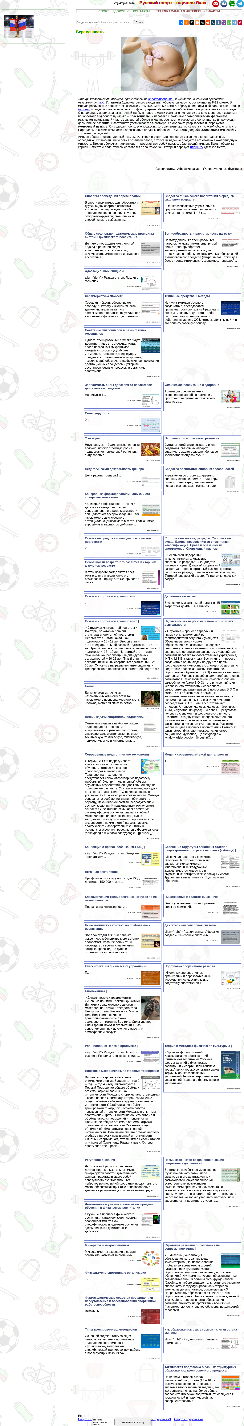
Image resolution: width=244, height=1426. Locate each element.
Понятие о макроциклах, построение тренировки (122, 1070)
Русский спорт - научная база (175, 2)
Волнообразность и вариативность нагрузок (198, 233)
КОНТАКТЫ (141, 11)
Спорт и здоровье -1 (92, 1419)
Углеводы (92, 438)
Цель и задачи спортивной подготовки (114, 717)
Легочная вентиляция (101, 871)
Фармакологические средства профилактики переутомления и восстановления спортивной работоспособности (120, 1301)
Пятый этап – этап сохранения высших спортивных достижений (194, 1161)
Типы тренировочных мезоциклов (111, 1329)
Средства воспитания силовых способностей (199, 469)
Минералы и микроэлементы (107, 1245)
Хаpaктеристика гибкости (104, 296)
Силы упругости (97, 413)
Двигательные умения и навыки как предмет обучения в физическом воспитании (119, 1206)
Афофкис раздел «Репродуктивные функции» (209, 168)
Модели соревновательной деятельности (196, 754)
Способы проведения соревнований (112, 196)
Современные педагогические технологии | (118, 754)
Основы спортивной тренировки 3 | (112, 621)
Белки (89, 686)
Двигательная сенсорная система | (191, 925)
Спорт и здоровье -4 (188, 1419)
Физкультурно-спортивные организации (115, 1272)
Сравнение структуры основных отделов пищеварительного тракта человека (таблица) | (200, 848)
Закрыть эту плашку (132, 1422)
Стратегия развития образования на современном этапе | (192, 1247)
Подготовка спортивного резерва (190, 966)
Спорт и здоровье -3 (156, 1419)
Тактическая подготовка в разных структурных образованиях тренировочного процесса (200, 1368)
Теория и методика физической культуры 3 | (198, 1045)
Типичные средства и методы (187, 296)
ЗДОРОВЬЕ (121, 11)
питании (84, 109)
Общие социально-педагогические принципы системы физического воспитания (119, 235)
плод (101, 102)
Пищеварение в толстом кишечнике (191, 896)
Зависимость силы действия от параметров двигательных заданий (118, 386)
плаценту (196, 147)
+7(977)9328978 (124, 3)
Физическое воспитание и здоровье (192, 385)
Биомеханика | (96, 991)
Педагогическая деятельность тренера (114, 469)
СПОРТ (103, 11)
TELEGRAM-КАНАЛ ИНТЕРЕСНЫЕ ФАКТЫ (188, 11)
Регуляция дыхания (100, 1159)
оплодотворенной (161, 99)
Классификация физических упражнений (116, 966)
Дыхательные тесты (180, 596)
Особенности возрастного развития (192, 438)
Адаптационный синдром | (105, 271)
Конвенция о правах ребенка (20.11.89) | (115, 847)
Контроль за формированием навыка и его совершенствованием (117, 495)
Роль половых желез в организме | (111, 1045)
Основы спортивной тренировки (110, 596)
